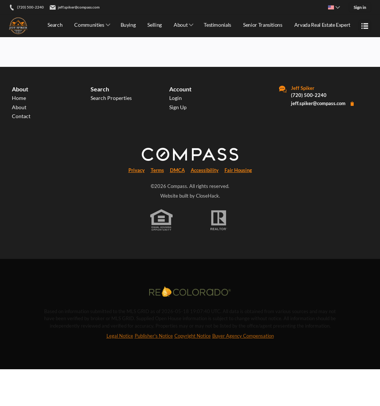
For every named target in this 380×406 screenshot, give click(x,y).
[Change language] (334, 7)
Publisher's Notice (154, 373)
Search (55, 25)
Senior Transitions (262, 25)
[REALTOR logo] (219, 256)
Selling (154, 25)
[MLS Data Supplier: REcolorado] (190, 327)
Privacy (136, 205)
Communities (89, 25)
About (180, 25)
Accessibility (205, 205)
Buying (128, 25)
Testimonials (217, 25)
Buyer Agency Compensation (243, 373)
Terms (157, 205)
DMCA (177, 205)
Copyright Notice (192, 373)
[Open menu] (364, 26)
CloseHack (207, 231)
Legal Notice (120, 373)
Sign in (360, 7)
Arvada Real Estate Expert (322, 25)
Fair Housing (238, 205)
